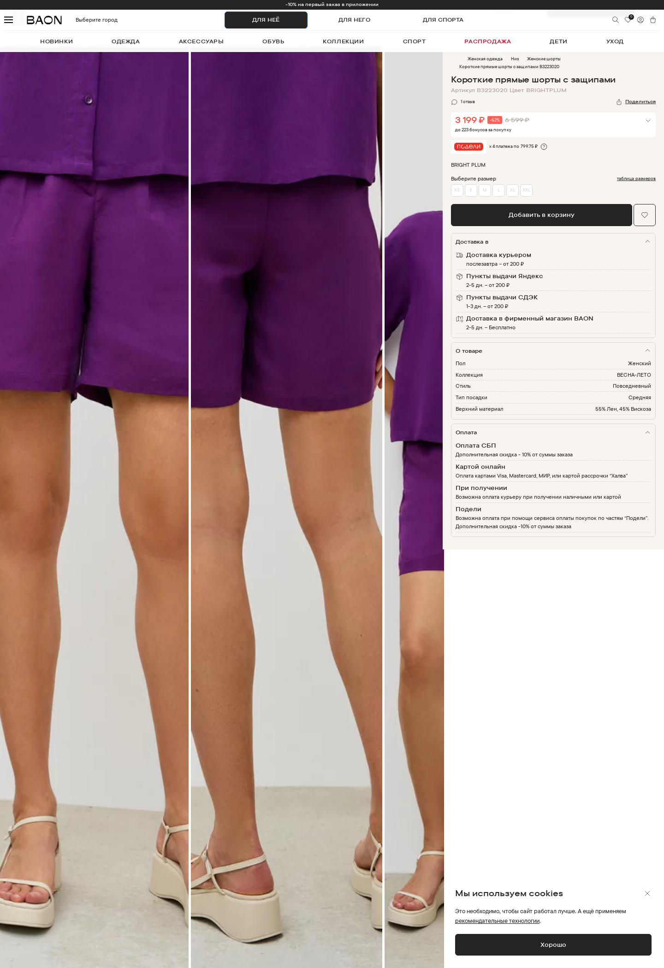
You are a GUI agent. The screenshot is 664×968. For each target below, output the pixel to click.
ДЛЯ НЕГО (354, 19)
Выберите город (81, 20)
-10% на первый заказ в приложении (332, 4)
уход (615, 41)
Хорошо (553, 944)
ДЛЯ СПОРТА (443, 19)
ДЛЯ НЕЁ (265, 19)
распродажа (487, 41)
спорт (414, 41)
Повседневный (632, 385)
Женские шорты (544, 59)
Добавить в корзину (542, 214)
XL (512, 190)
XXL (526, 190)
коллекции (343, 41)
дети (558, 41)
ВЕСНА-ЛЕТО (634, 374)
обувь (273, 41)
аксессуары (201, 41)
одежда (126, 41)
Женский (639, 363)
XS (457, 190)
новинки (56, 41)
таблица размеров (636, 178)
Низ (515, 59)
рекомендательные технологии (497, 920)
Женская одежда (485, 59)
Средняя (639, 397)
